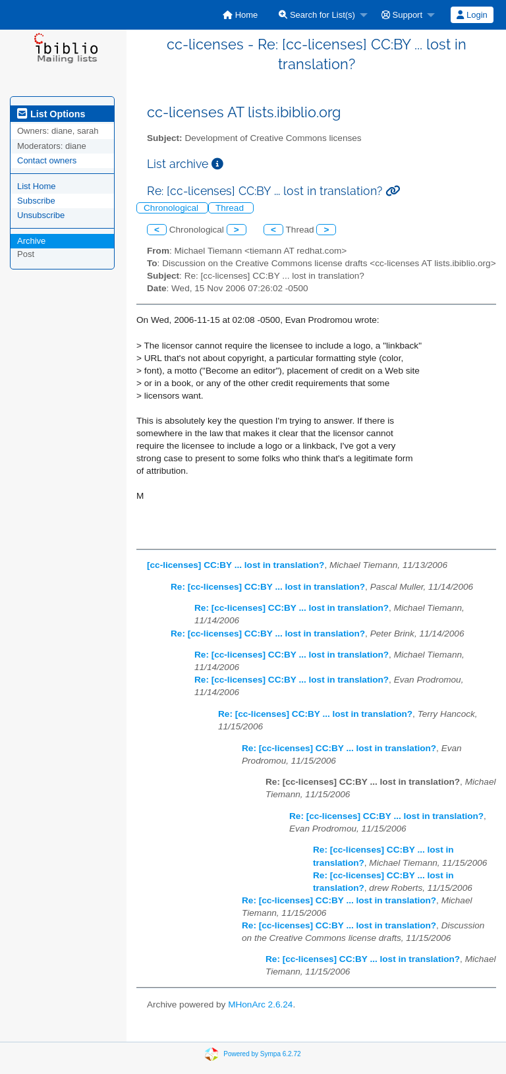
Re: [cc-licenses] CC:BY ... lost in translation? (268, 587)
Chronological (172, 208)
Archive (31, 241)
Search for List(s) (317, 15)
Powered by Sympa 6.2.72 (261, 1054)
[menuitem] (240, 15)
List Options (51, 114)
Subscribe (36, 201)
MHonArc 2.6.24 (260, 1004)
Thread (230, 208)
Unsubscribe (41, 215)
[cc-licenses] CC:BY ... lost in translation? (235, 565)
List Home (36, 186)
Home (240, 15)
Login (472, 15)
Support (401, 15)
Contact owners (46, 160)
